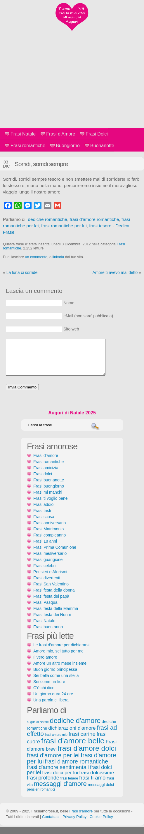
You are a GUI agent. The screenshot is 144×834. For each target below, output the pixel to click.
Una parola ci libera (51, 707)
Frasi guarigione (48, 566)
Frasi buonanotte (48, 487)
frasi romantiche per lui (64, 225)
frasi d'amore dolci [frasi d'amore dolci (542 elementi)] (87, 755)
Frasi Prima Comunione (54, 554)
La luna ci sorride (22, 272)
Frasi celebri (44, 572)
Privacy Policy (74, 823)
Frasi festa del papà (51, 603)
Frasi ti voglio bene (50, 505)
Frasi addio (43, 511)
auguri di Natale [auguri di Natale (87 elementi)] (38, 729)
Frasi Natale (23, 133)
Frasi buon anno (48, 633)
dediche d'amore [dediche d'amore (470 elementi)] (75, 727)
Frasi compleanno (49, 542)
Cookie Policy (101, 823)
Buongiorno (68, 145)
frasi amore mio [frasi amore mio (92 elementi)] (56, 741)
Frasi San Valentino (51, 591)
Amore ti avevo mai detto (115, 272)
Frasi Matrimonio (48, 536)
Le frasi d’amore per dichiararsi (61, 652)
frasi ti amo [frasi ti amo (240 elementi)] (92, 785)
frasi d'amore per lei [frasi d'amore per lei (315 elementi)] (53, 762)
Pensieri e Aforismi (50, 578)
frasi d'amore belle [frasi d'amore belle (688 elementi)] (73, 747)
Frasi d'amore (45, 462)
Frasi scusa (43, 523)
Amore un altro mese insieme (59, 670)
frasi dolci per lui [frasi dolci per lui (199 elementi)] (60, 779)
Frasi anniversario (49, 529)
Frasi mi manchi (47, 499)
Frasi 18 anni (45, 548)
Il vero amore (45, 664)
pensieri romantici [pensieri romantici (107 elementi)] (41, 796)
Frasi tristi (42, 517)
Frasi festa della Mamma (55, 615)
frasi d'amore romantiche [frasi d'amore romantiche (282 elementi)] (76, 768)
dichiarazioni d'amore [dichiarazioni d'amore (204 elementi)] (72, 735)
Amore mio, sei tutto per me (58, 658)
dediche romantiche (47, 219)
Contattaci (50, 823)
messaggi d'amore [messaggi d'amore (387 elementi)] (60, 790)
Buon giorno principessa (55, 676)
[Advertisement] (72, 84)
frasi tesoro (100, 225)
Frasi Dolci (97, 133)
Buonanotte (102, 145)
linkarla (58, 257)
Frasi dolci (42, 480)
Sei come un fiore (49, 688)
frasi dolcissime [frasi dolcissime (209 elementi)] (96, 779)
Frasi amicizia (45, 474)
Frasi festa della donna (54, 597)
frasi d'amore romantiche (94, 219)
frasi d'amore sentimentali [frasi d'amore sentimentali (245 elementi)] (58, 774)
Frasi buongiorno (48, 493)
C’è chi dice (43, 694)
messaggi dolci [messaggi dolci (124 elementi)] (101, 791)
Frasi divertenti (46, 585)
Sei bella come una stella (56, 682)
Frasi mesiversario (50, 560)
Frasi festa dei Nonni (52, 621)
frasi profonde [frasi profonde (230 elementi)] (43, 785)
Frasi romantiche (28, 145)
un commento (36, 257)
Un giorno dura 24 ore (53, 700)
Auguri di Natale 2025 (72, 419)
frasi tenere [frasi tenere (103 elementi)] (69, 785)
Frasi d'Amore (60, 133)
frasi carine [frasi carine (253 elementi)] (82, 741)
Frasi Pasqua (45, 609)
